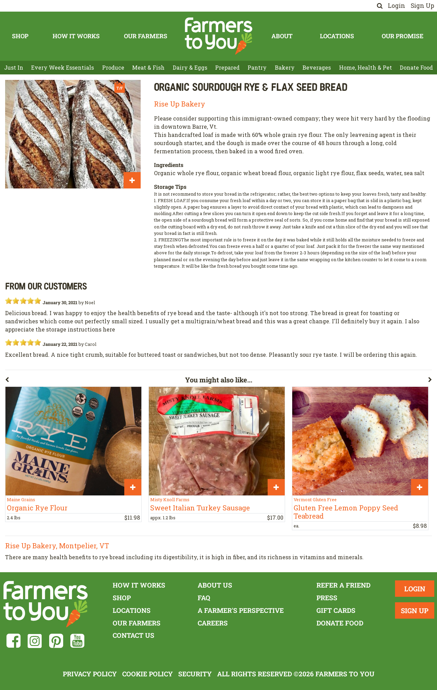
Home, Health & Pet (365, 67)
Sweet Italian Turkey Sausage (200, 508)
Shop (20, 36)
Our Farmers (145, 36)
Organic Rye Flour (37, 508)
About (282, 36)
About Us (215, 585)
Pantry (257, 67)
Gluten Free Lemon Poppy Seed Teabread (346, 512)
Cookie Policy (147, 674)
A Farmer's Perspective (241, 610)
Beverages (316, 67)
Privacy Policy (90, 674)
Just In (13, 67)
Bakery (285, 67)
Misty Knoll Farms (169, 499)
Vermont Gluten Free (315, 499)
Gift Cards (335, 610)
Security (195, 674)
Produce (113, 67)
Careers (213, 623)
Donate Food (416, 67)
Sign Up (422, 6)
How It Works (76, 36)
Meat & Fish (148, 67)
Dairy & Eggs (190, 67)
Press (326, 597)
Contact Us (133, 635)
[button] (95, 381)
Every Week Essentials (62, 67)
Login (396, 6)
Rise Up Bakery (179, 103)
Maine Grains (21, 499)
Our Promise (402, 36)
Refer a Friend (343, 585)
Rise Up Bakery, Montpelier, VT (57, 545)
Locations (337, 36)
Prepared (227, 67)
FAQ (204, 597)
